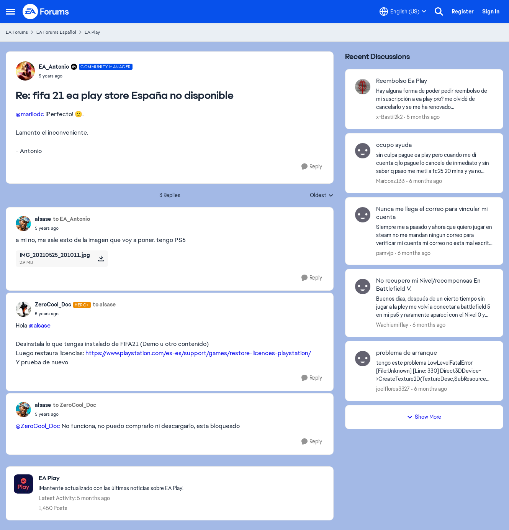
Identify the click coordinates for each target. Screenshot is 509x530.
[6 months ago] (424, 181)
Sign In (490, 11)
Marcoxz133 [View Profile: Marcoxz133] (390, 181)
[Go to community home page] (46, 11)
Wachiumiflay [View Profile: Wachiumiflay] (392, 324)
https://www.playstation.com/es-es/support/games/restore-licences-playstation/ (198, 353)
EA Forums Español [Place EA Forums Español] (56, 32)
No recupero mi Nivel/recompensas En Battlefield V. (428, 285)
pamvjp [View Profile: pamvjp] (384, 252)
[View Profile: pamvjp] (362, 214)
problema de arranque (406, 353)
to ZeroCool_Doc (74, 405)
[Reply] (312, 166)
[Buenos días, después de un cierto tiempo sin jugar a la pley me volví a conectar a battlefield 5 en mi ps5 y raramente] (434, 307)
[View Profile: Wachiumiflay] (362, 286)
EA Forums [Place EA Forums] (17, 32)
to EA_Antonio (71, 219)
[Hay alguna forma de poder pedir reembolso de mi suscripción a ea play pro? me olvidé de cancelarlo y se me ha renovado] (434, 99)
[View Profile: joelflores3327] (362, 358)
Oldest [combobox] (322, 195)
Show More (424, 416)
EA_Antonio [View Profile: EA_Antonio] (54, 66)
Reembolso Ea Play (401, 81)
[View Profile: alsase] (23, 223)
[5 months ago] (422, 117)
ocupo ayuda (394, 145)
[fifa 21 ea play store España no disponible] (86, 75)
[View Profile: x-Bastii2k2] (362, 86)
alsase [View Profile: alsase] (43, 219)
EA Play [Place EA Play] (92, 32)
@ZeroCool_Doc (38, 426)
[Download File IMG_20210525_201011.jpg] (101, 258)
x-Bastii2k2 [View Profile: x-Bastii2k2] (389, 117)
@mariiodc (30, 114)
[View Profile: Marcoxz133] (362, 150)
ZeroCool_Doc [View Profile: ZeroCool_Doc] (53, 304)
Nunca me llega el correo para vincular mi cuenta (432, 213)
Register (463, 11)
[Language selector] (403, 11)
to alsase (104, 304)
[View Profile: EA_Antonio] (25, 71)
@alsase (40, 325)
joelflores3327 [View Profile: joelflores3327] (393, 388)
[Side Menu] (10, 11)
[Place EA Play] (111, 478)
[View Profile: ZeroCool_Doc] (23, 309)
